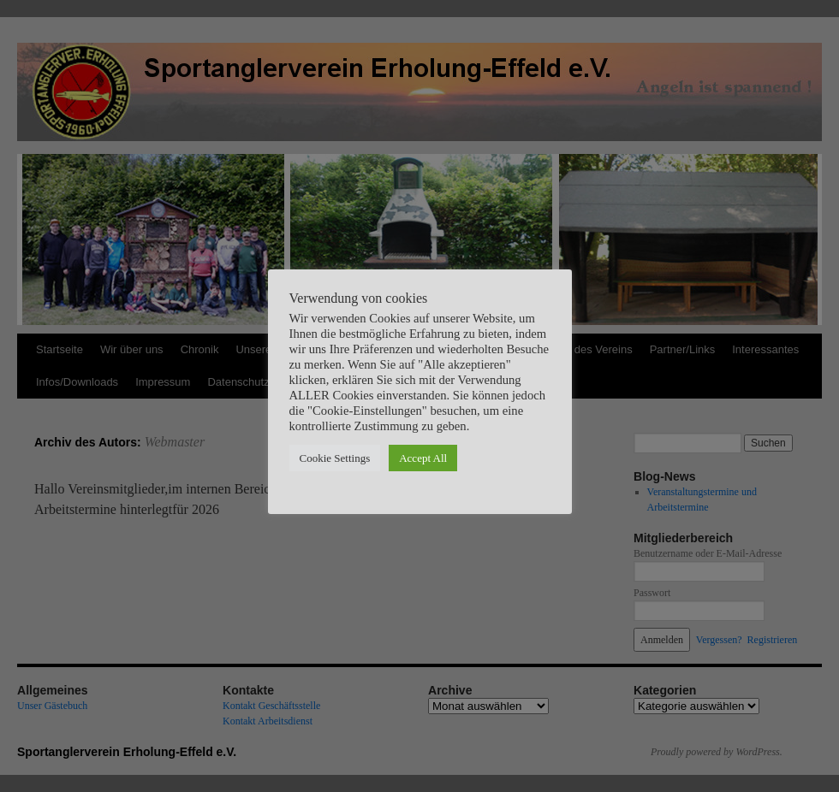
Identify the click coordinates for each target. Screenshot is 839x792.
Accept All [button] (423, 458)
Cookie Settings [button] (335, 458)
